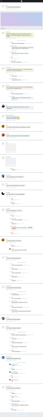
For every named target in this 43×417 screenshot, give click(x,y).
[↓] (13, 38)
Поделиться (18, 8)
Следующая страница (21, 414)
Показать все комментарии (21, 40)
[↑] (12, 38)
